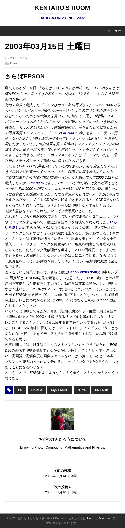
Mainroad (105, 518)
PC (20, 390)
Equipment (60, 390)
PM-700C (68, 133)
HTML (82, 390)
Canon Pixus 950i (82, 272)
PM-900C (36, 183)
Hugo (90, 518)
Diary (14, 63)
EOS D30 (101, 390)
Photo (36, 390)
